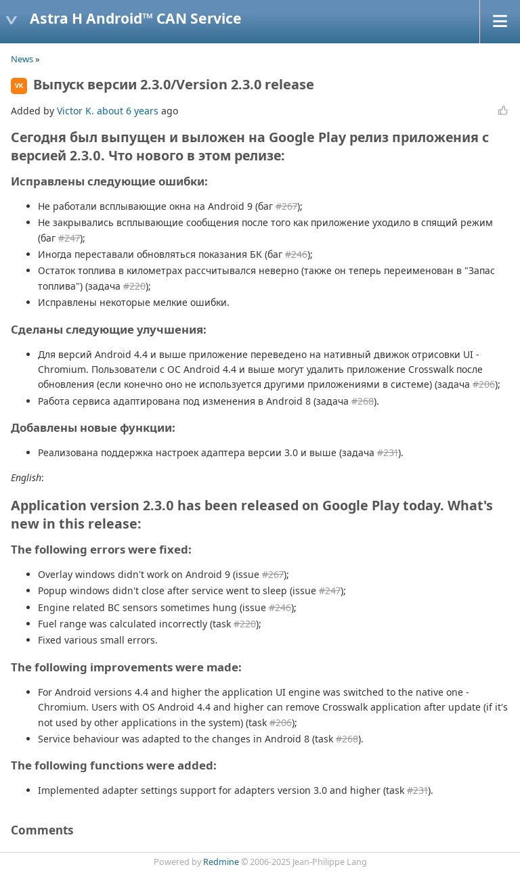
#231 (387, 452)
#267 (286, 206)
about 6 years (127, 110)
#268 (362, 401)
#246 (296, 254)
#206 (484, 384)
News (22, 59)
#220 (134, 286)
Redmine (221, 862)
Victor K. (75, 110)
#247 (69, 237)
